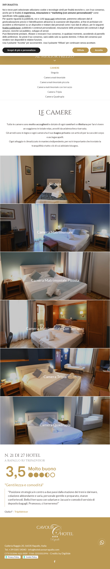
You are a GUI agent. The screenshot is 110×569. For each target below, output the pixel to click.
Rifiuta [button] (80, 50)
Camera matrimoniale (54, 77)
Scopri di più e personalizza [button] (21, 50)
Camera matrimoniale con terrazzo (54, 87)
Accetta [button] (99, 50)
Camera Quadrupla (54, 96)
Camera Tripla (55, 91)
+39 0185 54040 (17, 549)
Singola (55, 72)
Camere (54, 67)
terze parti (50, 19)
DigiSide (66, 553)
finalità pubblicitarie (11, 28)
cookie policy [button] (24, 16)
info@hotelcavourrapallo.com (43, 549)
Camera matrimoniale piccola (54, 82)
